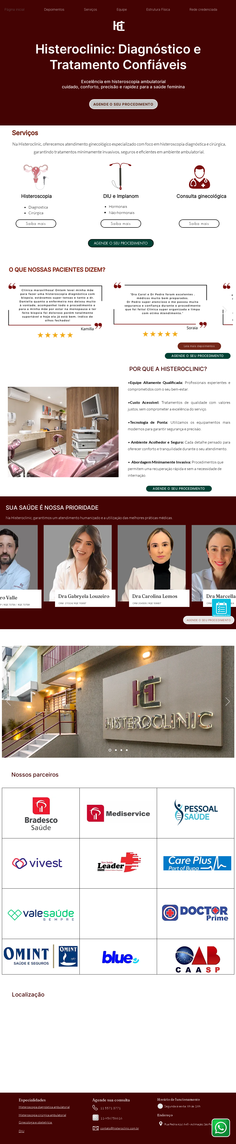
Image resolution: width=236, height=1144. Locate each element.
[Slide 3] (121, 750)
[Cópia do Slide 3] (127, 750)
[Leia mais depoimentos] (199, 346)
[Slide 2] (116, 750)
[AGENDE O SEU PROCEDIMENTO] (123, 104)
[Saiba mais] (36, 223)
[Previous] (8, 701)
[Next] (228, 701)
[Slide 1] (110, 750)
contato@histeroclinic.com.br (119, 1128)
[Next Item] (224, 310)
